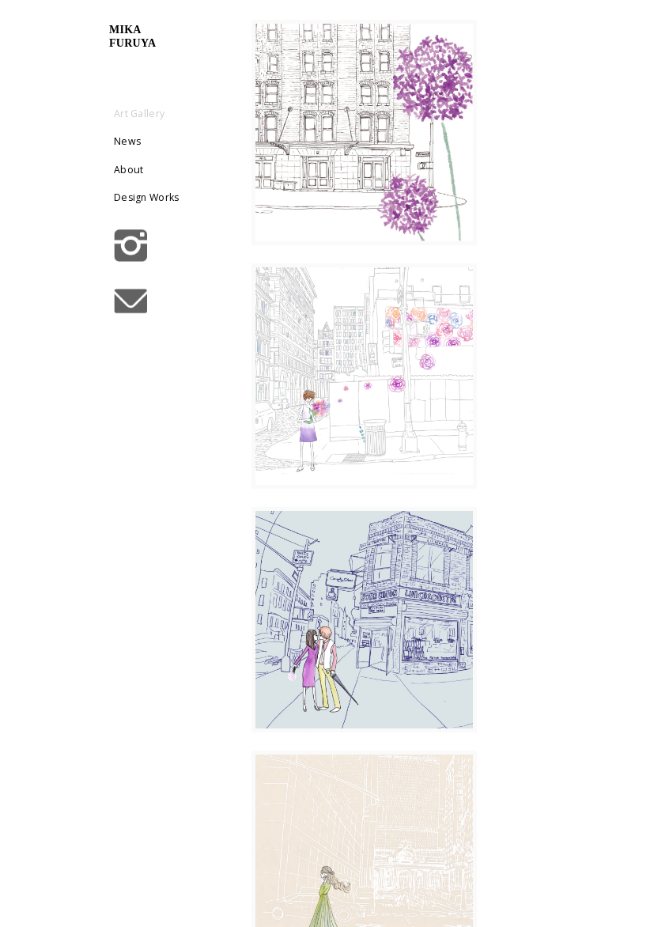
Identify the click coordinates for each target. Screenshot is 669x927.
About (176, 169)
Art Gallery (186, 113)
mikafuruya (180, 36)
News (174, 141)
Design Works (178, 206)
